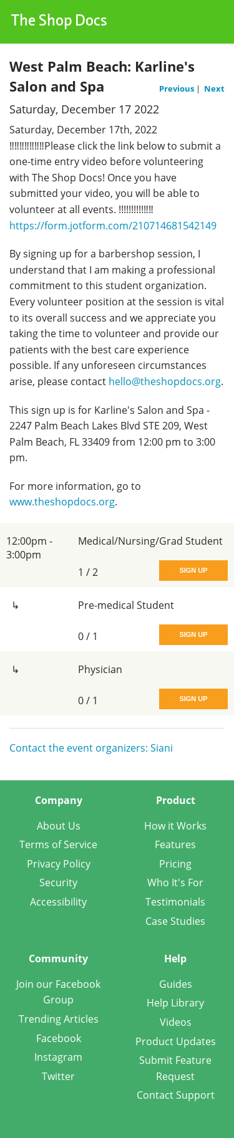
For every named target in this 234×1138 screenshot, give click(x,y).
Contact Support (176, 1095)
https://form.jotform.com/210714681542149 (113, 225)
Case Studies (175, 921)
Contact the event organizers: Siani (91, 748)
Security (58, 882)
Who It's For (175, 882)
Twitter (58, 1076)
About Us (58, 826)
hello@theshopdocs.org (165, 381)
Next (214, 88)
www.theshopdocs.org (62, 502)
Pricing (175, 864)
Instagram (58, 1057)
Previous (177, 88)
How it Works (175, 826)
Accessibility (58, 902)
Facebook (58, 1038)
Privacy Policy (58, 864)
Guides (175, 984)
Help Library (175, 1003)
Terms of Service (58, 844)
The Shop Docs (59, 21)
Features (175, 844)
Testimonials (175, 902)
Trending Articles (59, 1019)
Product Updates (175, 1041)
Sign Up (193, 570)
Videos (176, 1022)
